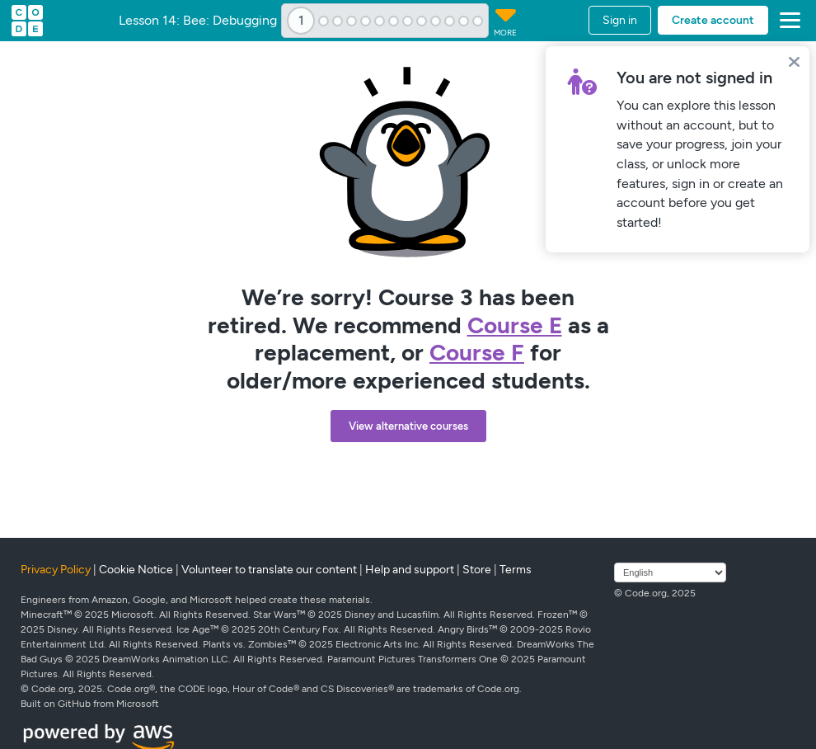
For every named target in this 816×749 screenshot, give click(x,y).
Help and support (409, 570)
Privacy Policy (56, 570)
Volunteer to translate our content (269, 570)
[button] (786, 20)
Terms (515, 570)
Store (476, 570)
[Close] (794, 61)
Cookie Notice (136, 570)
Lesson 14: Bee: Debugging (198, 20)
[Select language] (670, 572)
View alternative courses (408, 426)
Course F (476, 352)
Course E (514, 325)
